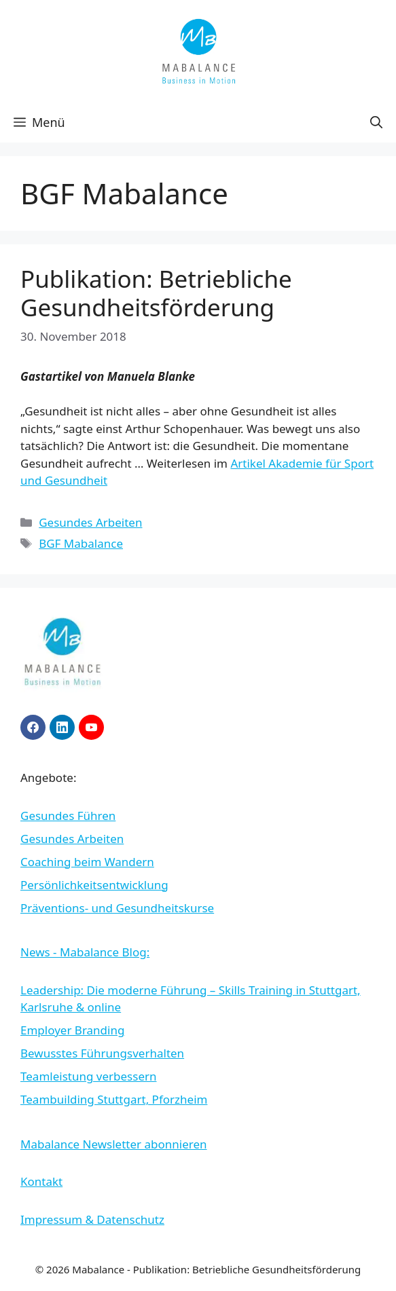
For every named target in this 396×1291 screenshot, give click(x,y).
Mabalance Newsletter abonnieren (113, 1144)
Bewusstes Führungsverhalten (102, 1053)
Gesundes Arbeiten (90, 522)
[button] (376, 122)
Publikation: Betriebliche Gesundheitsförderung (156, 293)
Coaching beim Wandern (87, 861)
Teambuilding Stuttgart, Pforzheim (113, 1099)
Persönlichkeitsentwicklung (94, 885)
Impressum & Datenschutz (92, 1219)
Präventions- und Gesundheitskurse (117, 908)
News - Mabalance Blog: (84, 952)
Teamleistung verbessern (88, 1076)
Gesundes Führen (67, 815)
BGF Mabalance (81, 543)
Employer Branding (72, 1030)
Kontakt (41, 1181)
